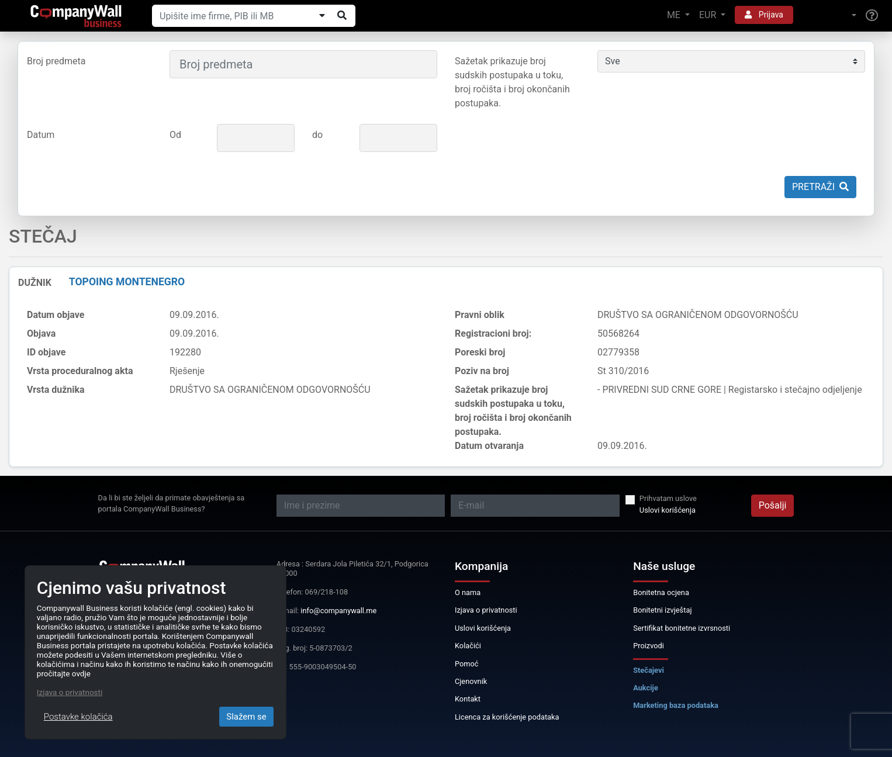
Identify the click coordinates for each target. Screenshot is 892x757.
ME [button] (675, 14)
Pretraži (820, 186)
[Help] (872, 16)
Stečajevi (648, 670)
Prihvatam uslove (668, 498)
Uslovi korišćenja (667, 510)
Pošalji (773, 505)
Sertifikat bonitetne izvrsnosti (681, 628)
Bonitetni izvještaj (662, 610)
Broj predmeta (56, 61)
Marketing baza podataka (675, 705)
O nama (467, 592)
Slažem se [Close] (246, 716)
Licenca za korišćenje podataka (507, 717)
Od (175, 134)
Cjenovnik (471, 681)
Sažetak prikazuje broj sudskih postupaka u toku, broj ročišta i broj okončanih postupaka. (512, 82)
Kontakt (467, 698)
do (317, 134)
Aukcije (645, 687)
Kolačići (468, 645)
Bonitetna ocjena (661, 592)
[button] (829, 15)
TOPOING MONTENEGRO (127, 282)
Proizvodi (648, 645)
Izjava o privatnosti (486, 610)
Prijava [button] (764, 14)
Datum (40, 134)
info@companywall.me (338, 610)
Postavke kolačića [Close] (78, 716)
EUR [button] (708, 14)
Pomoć (467, 663)
